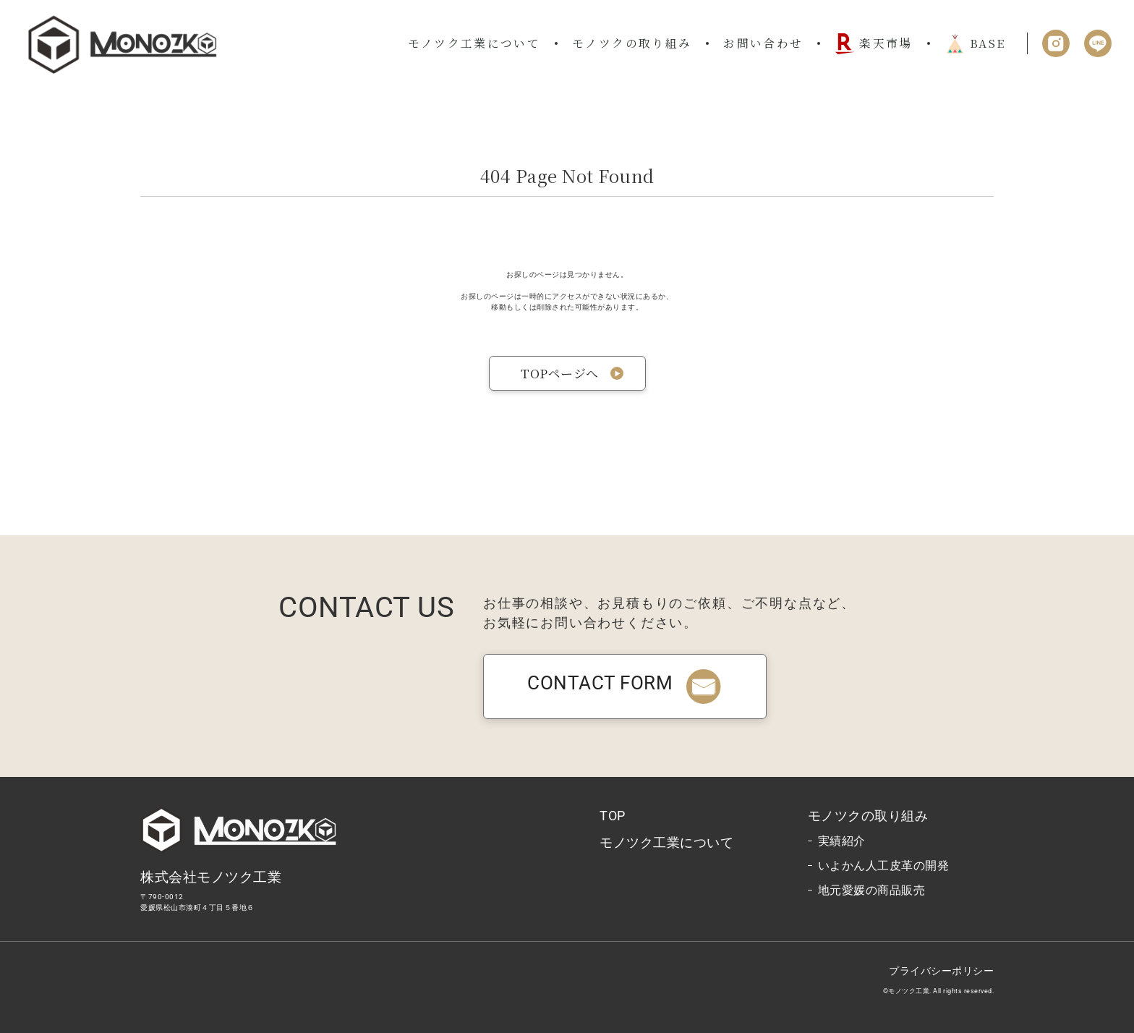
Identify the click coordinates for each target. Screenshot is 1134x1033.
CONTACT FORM (624, 683)
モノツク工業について (474, 43)
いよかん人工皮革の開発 (884, 865)
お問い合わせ (763, 43)
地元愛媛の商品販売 (872, 890)
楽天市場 (873, 43)
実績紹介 (842, 841)
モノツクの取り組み (631, 43)
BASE (975, 43)
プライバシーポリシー (941, 971)
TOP (613, 815)
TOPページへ (560, 373)
